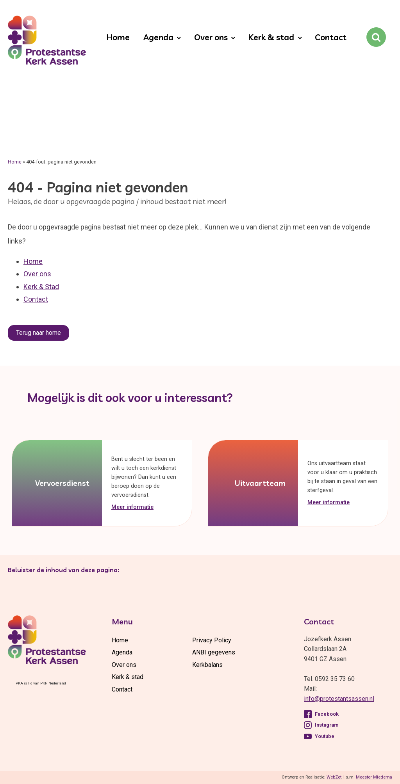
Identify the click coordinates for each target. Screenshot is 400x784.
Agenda (158, 37)
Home (118, 37)
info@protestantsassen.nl (339, 698)
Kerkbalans (207, 664)
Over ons (211, 37)
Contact (330, 37)
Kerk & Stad (41, 287)
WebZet (334, 777)
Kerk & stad (271, 37)
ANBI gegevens (213, 652)
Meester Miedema (374, 777)
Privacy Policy (211, 640)
